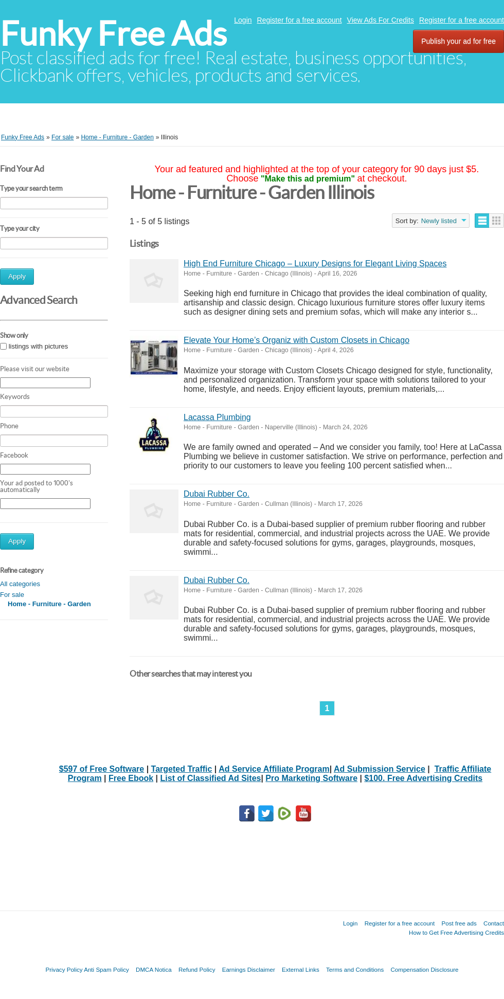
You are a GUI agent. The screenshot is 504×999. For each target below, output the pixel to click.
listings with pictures (38, 346)
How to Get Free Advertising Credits (456, 932)
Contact (493, 923)
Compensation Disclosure (424, 969)
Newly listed (439, 221)
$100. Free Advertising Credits (423, 778)
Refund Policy (196, 969)
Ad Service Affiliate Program (274, 769)
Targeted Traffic (181, 769)
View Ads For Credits (380, 20)
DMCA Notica (154, 969)
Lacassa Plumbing (217, 417)
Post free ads (458, 923)
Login (242, 20)
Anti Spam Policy (106, 969)
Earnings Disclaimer (248, 969)
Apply (17, 276)
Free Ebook (131, 778)
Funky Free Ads (113, 33)
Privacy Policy (63, 969)
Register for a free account (299, 20)
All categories (20, 584)
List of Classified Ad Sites (210, 778)
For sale (12, 594)
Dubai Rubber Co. (216, 493)
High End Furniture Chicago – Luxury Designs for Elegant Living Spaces (315, 263)
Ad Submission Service (379, 769)
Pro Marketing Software (311, 778)
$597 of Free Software (101, 769)
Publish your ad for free (458, 41)
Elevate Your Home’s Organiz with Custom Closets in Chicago (296, 340)
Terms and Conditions (355, 969)
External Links (300, 969)
